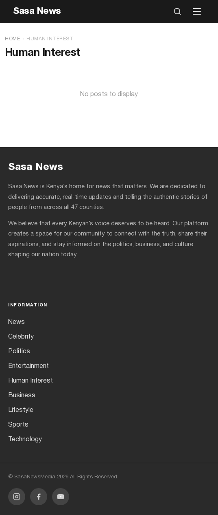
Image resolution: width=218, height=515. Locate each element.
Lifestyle (20, 410)
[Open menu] (197, 11)
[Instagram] (16, 496)
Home (12, 39)
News (16, 322)
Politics (19, 351)
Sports (18, 425)
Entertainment (28, 366)
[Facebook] (38, 496)
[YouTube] (60, 496)
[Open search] (177, 11)
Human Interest (30, 381)
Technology (25, 439)
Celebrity (21, 337)
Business (21, 395)
